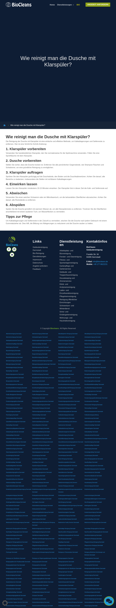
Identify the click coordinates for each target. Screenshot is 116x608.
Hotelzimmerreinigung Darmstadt (40, 482)
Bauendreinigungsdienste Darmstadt (41, 350)
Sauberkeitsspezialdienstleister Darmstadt (42, 582)
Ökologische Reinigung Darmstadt (93, 538)
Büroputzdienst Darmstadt (12, 381)
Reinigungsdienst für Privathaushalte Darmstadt (18, 561)
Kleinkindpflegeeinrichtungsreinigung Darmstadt (70, 505)
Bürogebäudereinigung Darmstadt (93, 374)
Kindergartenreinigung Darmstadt (14, 495)
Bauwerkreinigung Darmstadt (92, 357)
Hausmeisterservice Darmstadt (92, 472)
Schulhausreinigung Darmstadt (92, 592)
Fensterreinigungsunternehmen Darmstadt (42, 401)
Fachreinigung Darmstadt (64, 391)
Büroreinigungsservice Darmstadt (14, 384)
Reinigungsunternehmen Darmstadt (93, 571)
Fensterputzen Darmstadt (38, 398)
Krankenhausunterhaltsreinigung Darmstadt (17, 515)
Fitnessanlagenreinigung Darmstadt (41, 404)
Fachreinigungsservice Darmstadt (93, 391)
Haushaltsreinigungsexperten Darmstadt (95, 469)
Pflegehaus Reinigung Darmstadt (14, 545)
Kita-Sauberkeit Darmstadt (12, 505)
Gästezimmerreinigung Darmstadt (40, 428)
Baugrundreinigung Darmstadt (39, 354)
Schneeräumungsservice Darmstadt (67, 588)
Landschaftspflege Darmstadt (92, 519)
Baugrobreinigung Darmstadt (13, 354)
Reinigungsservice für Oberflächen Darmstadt (69, 568)
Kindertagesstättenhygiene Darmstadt (67, 498)
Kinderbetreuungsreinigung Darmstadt (94, 489)
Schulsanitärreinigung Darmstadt (14, 599)
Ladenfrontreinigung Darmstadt (92, 515)
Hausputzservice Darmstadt (13, 475)
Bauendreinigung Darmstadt (13, 350)
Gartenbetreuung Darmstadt (92, 418)
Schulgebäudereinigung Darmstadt (41, 592)
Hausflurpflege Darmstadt (91, 462)
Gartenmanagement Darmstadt (92, 421)
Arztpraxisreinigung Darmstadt (66, 340)
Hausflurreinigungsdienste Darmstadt (67, 465)
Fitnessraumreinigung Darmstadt (14, 408)
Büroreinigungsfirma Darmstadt (92, 381)
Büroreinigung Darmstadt (38, 381)
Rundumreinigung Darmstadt (13, 575)
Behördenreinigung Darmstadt (13, 360)
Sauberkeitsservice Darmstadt (92, 578)
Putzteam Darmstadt (90, 548)
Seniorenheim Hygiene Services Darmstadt (17, 602)
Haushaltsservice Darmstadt (65, 472)
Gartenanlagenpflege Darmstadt (14, 418)
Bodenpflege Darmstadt (12, 371)
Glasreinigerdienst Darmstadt (65, 448)
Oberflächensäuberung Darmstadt (93, 535)
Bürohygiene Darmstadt (64, 377)
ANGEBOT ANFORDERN (97, 5)
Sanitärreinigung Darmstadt (91, 575)
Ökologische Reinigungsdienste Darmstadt (16, 542)
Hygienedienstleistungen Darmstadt (15, 486)
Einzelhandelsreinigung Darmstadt (93, 387)
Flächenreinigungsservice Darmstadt (94, 411)
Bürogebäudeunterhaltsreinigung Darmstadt (43, 377)
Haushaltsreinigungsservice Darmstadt (42, 472)
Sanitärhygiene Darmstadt (64, 575)
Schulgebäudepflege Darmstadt (14, 592)
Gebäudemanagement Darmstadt (66, 431)
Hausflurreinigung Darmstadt (39, 465)
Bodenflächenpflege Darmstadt (40, 367)
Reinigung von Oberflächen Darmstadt (15, 558)
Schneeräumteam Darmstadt (13, 588)
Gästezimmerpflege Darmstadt (92, 425)
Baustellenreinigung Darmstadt (40, 357)
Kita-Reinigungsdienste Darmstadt (93, 502)
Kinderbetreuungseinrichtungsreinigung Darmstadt (18, 489)
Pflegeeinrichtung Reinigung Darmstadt (94, 542)
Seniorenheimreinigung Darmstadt (40, 602)
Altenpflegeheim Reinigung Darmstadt (67, 333)
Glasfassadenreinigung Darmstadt (66, 445)
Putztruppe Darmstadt (11, 552)
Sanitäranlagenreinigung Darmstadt (41, 575)
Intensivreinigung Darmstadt (92, 486)
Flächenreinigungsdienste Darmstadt (41, 411)
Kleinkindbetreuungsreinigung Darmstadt (42, 505)
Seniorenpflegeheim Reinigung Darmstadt (95, 602)
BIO (78, 5)
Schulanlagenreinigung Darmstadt (93, 588)
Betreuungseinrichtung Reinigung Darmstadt (69, 360)
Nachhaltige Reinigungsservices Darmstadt (17, 532)
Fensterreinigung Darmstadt (65, 398)
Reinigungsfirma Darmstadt (39, 565)
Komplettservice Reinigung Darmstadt (15, 512)
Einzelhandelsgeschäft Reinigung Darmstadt (69, 387)
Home (52, 5)
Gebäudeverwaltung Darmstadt (14, 438)
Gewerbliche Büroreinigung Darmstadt (15, 445)
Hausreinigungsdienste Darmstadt (66, 475)
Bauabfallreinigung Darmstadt (65, 347)
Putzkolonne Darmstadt (64, 548)
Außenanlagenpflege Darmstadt (92, 340)
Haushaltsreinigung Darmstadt (66, 469)
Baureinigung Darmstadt (64, 354)
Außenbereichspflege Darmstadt (14, 343)
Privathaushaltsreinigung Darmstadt (15, 548)
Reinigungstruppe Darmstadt (65, 571)
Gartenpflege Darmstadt (12, 425)
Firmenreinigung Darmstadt (13, 404)
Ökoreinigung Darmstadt (38, 542)
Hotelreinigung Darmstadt (91, 479)
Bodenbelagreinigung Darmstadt (93, 364)
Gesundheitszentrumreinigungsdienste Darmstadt (70, 442)
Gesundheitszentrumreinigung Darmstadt (42, 442)
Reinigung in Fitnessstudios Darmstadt (68, 552)
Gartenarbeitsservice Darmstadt (66, 418)
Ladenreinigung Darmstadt (39, 519)
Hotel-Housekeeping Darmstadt (66, 479)
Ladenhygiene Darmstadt (12, 519)
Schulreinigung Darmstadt (64, 595)
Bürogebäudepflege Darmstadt (66, 374)
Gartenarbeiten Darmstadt (38, 418)
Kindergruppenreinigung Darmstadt (67, 495)
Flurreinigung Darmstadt (12, 415)
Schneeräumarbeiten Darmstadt (40, 585)
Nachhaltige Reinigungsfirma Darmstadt (95, 528)
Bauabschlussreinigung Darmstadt (93, 347)
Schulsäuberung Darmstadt (39, 599)
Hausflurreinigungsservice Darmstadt (94, 465)
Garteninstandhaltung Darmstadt (40, 421)
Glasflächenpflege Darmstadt (92, 445)
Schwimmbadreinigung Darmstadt (93, 599)
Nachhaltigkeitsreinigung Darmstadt (41, 532)
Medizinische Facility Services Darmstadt (68, 522)
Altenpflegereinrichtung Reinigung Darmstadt (96, 333)
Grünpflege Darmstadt (37, 462)
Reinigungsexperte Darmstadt (39, 561)
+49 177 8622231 (100, 264)
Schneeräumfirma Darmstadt (92, 585)
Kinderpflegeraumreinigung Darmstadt (41, 498)
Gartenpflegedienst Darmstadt (39, 425)
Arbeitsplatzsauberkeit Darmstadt (14, 340)
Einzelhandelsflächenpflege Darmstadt (94, 384)
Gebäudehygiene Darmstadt (92, 428)
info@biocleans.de (100, 262)
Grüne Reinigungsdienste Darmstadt (94, 458)
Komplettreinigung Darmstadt (92, 509)
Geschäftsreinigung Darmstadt (66, 438)
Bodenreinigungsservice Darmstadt (15, 374)
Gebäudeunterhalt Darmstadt (92, 435)
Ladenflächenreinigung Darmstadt (66, 515)
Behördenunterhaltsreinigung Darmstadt (42, 360)
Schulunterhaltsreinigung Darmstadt (67, 599)
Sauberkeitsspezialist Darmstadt (66, 582)
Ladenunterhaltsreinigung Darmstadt (67, 519)
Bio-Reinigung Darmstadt (64, 364)
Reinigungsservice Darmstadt (39, 568)
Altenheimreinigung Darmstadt (13, 333)
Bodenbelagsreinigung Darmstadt (14, 367)
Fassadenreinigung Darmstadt (66, 394)
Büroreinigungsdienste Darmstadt (66, 381)
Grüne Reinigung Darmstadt (65, 458)
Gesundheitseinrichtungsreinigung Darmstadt (96, 438)
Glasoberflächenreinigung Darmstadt (41, 448)
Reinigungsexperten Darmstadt (66, 561)
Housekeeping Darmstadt (91, 482)
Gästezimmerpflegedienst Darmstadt (15, 428)
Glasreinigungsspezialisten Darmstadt (67, 452)
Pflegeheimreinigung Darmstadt (40, 545)
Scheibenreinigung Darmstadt (92, 582)
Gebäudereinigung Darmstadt (65, 435)
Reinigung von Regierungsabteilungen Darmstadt (44, 558)
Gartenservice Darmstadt (64, 425)
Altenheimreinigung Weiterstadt (40, 333)
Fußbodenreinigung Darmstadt (66, 415)
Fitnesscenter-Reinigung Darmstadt (93, 404)
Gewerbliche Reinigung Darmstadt (40, 445)
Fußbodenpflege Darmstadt (39, 415)
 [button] (109, 601)
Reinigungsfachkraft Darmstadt (92, 561)
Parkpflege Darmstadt (63, 542)
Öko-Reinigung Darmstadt (64, 538)
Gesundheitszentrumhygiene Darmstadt (16, 442)
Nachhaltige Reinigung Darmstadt (66, 528)
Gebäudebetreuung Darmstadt (66, 428)
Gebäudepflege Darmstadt (91, 431)
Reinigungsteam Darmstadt (39, 571)
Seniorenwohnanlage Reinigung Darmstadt (69, 605)
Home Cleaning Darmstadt (39, 479)
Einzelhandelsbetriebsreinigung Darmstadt (69, 384)
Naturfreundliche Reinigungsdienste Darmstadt (96, 532)
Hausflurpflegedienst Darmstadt (14, 465)
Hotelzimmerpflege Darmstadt (13, 482)
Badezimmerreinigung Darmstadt (93, 343)
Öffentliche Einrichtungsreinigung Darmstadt (43, 538)
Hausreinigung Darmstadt (38, 475)
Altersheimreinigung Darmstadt (14, 337)
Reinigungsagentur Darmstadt (65, 558)
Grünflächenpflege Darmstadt (13, 462)
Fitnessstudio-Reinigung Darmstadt (67, 408)
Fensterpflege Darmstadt (91, 394)
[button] (5, 603)
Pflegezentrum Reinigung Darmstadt (94, 545)
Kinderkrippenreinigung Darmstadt (14, 498)
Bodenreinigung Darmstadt (65, 371)
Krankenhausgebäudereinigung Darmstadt (42, 512)
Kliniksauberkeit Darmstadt (39, 509)
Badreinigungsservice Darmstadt (40, 347)
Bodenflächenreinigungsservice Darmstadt (95, 367)
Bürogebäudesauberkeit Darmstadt (15, 377)
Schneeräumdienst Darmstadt (65, 585)
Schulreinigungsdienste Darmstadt (93, 595)
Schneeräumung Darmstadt (39, 588)
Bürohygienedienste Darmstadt (92, 377)
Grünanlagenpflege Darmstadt (92, 452)
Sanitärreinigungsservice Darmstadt (67, 578)
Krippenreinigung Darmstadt (39, 515)
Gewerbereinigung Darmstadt (92, 442)
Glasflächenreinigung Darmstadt (14, 448)
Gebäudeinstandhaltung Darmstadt (41, 431)
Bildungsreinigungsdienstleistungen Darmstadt (44, 364)
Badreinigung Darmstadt (12, 347)
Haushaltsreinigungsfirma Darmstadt (15, 472)
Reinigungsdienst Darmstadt (92, 558)
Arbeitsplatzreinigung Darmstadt (66, 337)
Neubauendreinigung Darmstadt (14, 535)
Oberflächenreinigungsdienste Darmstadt (68, 535)
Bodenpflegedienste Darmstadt (40, 371)
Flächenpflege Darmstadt (91, 408)
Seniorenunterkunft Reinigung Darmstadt (42, 605)
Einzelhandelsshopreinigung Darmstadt (16, 391)
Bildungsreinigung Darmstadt (13, 364)
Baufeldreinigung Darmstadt (92, 350)
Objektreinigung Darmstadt (12, 538)
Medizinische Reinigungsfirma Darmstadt (16, 528)
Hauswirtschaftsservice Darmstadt (14, 479)
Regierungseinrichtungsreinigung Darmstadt (43, 552)
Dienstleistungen (64, 5)
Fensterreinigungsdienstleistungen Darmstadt (96, 398)
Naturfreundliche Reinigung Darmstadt (68, 532)
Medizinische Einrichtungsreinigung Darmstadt (17, 522)
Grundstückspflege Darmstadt (39, 458)
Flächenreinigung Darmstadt (13, 411)
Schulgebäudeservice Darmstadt (66, 592)
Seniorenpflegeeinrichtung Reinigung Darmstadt (70, 602)
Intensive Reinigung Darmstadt (66, 486)
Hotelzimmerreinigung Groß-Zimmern (67, 482)
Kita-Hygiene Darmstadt (38, 502)
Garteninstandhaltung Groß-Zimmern (67, 421)
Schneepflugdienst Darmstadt (13, 585)
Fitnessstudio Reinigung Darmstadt (41, 408)
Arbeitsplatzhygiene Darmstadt (40, 337)
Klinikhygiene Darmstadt (91, 505)
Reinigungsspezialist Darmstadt (14, 571)
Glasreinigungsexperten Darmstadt (15, 452)
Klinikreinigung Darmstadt (12, 509)
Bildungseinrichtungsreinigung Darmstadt (95, 360)
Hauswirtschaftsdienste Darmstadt (93, 475)
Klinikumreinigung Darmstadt (65, 509)
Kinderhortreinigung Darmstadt (92, 495)
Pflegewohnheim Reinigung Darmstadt (68, 545)
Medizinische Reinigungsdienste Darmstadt (95, 522)
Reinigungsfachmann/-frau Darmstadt (15, 565)
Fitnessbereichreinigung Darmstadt (67, 404)
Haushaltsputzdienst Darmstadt (40, 469)
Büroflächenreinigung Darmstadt (40, 374)
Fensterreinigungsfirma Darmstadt (14, 401)
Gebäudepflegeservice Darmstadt (40, 435)
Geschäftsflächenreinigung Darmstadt (41, 438)
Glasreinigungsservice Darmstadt (40, 452)
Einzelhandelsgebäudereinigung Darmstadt (43, 387)
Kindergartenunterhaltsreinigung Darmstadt (43, 495)
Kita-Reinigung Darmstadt (64, 502)
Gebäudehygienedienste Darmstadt (15, 431)
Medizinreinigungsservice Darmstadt (41, 528)
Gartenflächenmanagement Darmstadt (15, 421)
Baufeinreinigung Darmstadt (65, 350)
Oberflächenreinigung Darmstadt (40, 535)
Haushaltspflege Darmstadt (13, 469)
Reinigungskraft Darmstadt (65, 565)
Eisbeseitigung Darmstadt (38, 391)
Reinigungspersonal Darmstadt (14, 568)
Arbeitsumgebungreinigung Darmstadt (41, 340)
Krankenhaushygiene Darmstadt (66, 512)
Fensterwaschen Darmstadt (91, 401)
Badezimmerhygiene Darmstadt (66, 343)
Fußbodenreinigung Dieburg (92, 415)
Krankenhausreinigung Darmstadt (93, 512)
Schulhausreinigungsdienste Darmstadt (16, 595)
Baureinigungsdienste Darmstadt (93, 354)
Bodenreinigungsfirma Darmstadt (93, 371)
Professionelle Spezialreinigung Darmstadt (42, 548)
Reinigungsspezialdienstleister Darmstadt (95, 568)
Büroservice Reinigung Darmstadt (40, 384)
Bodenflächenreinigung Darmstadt (66, 367)
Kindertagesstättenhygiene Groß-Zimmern (95, 498)
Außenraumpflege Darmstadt (39, 343)
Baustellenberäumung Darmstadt (14, 357)
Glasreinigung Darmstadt (91, 448)
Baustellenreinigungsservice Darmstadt (68, 357)
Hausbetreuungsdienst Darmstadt (66, 462)
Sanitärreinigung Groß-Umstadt (14, 578)
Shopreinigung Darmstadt (91, 605)
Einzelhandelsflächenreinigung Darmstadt (16, 387)
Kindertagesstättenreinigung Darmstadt (16, 502)
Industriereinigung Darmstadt (39, 486)
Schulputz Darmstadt (37, 595)
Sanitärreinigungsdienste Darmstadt (41, 578)
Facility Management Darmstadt (14, 394)
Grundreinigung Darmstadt (12, 455)
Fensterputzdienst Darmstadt (13, 398)
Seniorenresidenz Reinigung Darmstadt (16, 605)
